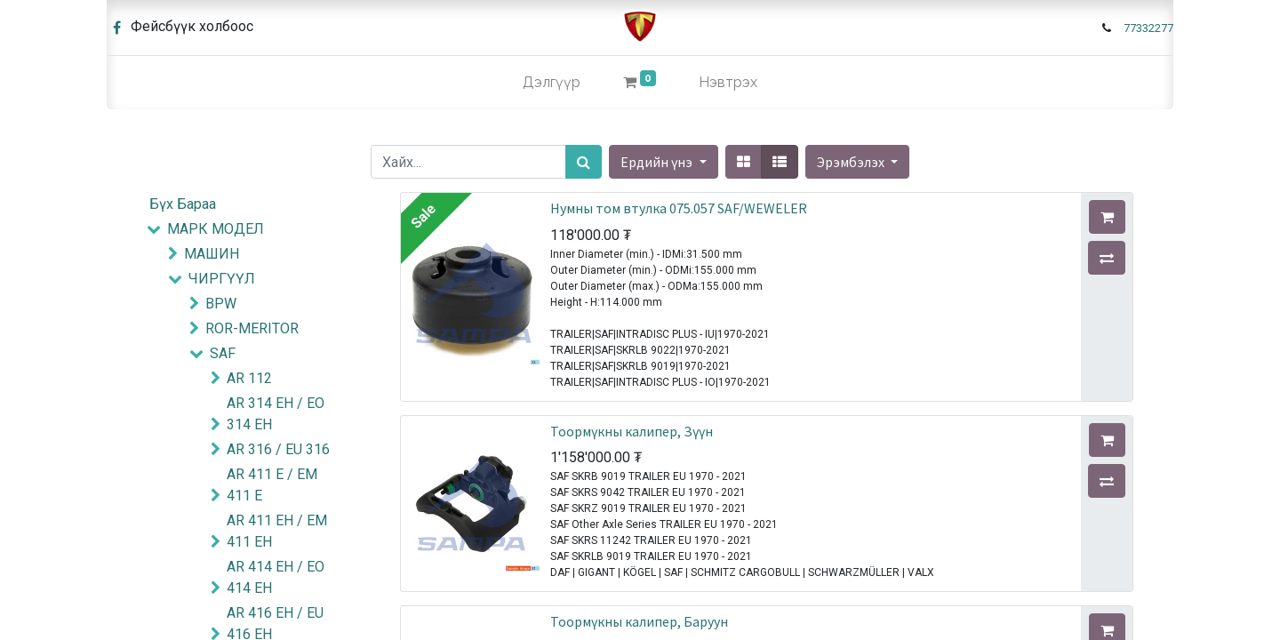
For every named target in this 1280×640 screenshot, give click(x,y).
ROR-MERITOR (252, 328)
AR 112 (249, 378)
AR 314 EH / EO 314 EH (275, 414)
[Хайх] (583, 162)
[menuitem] (551, 82)
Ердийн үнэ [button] (657, 162)
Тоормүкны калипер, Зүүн (631, 431)
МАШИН (211, 253)
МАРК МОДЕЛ (215, 228)
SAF (223, 353)
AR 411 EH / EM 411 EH (277, 531)
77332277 (1148, 28)
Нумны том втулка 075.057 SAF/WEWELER (678, 208)
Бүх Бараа (182, 204)
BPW (220, 303)
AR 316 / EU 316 (278, 449)
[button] (857, 162)
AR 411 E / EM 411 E (272, 485)
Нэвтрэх (728, 82)
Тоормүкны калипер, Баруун (639, 621)
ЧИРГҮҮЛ (221, 278)
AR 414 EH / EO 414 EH (275, 577)
